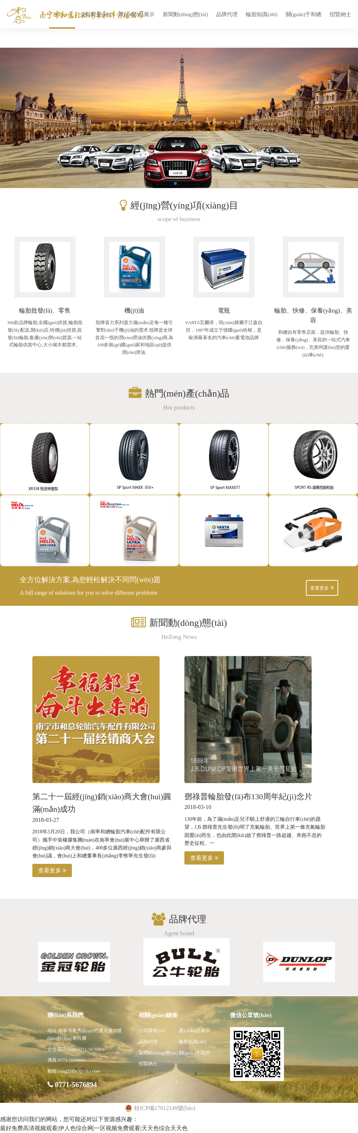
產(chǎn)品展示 (137, 14)
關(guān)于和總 (303, 14)
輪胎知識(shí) (261, 14)
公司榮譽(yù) (95, 14)
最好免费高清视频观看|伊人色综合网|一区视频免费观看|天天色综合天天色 (94, 1128)
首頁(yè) (62, 14)
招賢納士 (340, 14)
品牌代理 (227, 14)
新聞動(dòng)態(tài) (185, 14)
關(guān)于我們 (194, 1052)
